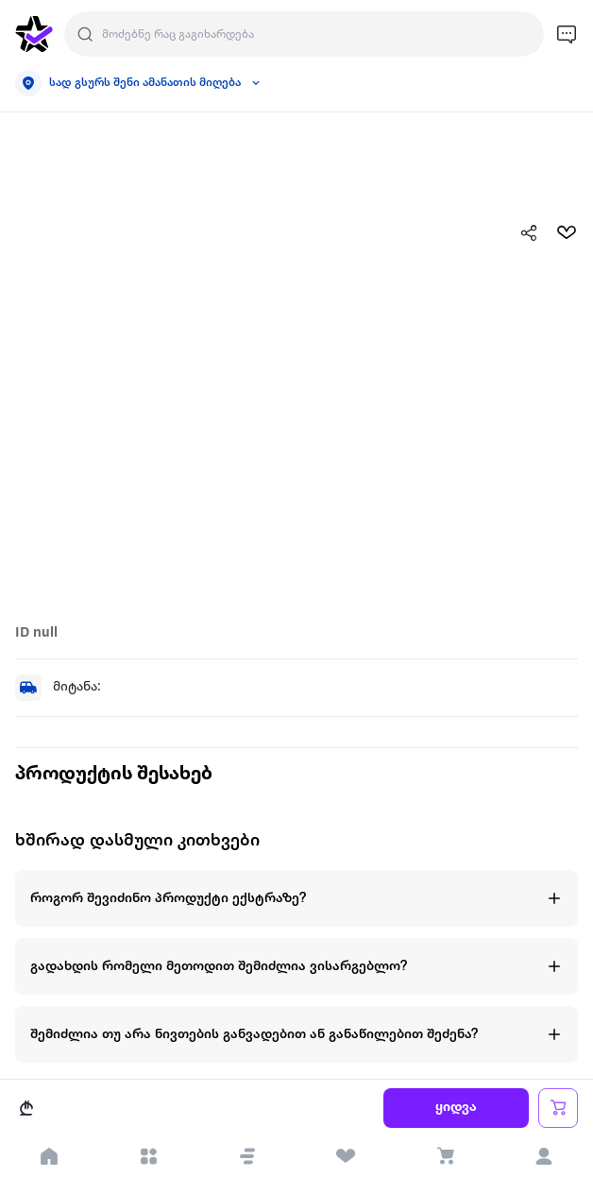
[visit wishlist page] (346, 1156)
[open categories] (148, 1156)
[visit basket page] (445, 1156)
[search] (85, 34)
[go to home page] (34, 34)
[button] (247, 1156)
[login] (543, 1156)
